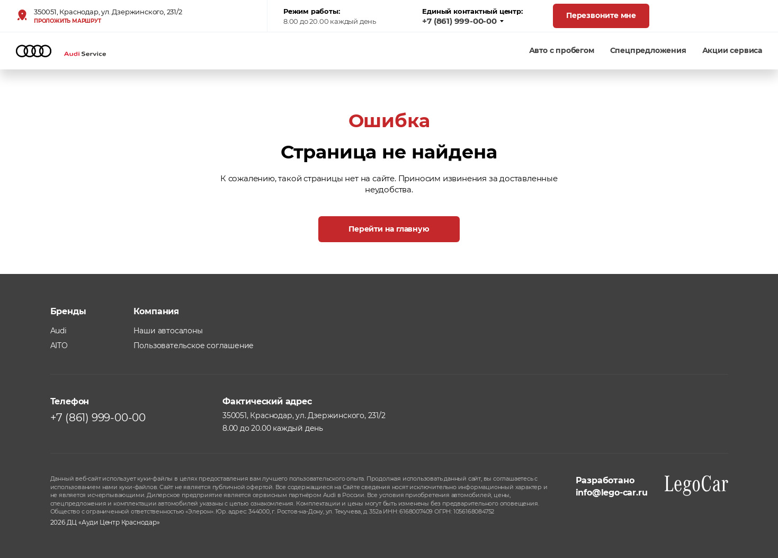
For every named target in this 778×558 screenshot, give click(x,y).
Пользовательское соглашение (193, 345)
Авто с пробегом (561, 50)
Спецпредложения (648, 50)
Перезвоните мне (601, 15)
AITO (59, 345)
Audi (58, 330)
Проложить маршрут (67, 21)
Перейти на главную (388, 229)
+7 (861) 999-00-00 (463, 21)
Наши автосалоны (168, 330)
